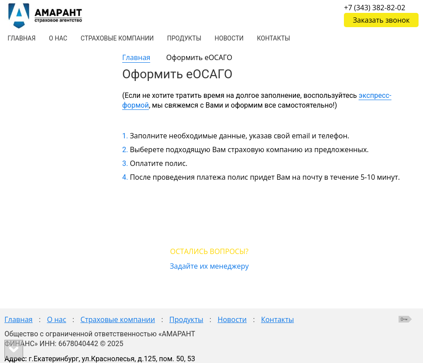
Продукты (186, 319)
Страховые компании (117, 319)
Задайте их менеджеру (209, 266)
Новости (232, 319)
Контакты (277, 319)
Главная (136, 57)
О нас (56, 319)
